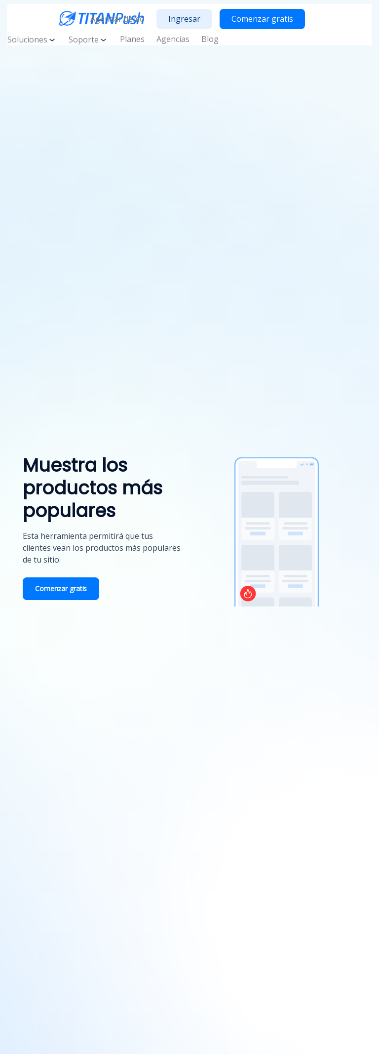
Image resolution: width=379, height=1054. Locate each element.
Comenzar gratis (262, 18)
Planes (132, 39)
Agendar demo (117, 18)
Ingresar (184, 18)
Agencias (173, 39)
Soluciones (32, 39)
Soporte (88, 39)
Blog (210, 39)
